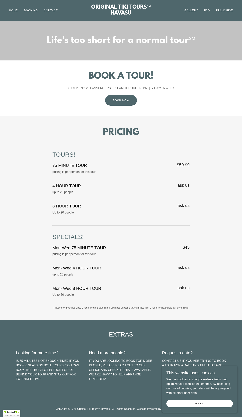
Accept (200, 403)
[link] (121, 13)
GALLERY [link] (191, 10)
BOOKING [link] (31, 10)
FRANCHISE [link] (224, 10)
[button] (11, 413)
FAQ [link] (207, 10)
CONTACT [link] (51, 10)
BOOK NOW (121, 100)
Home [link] (13, 10)
